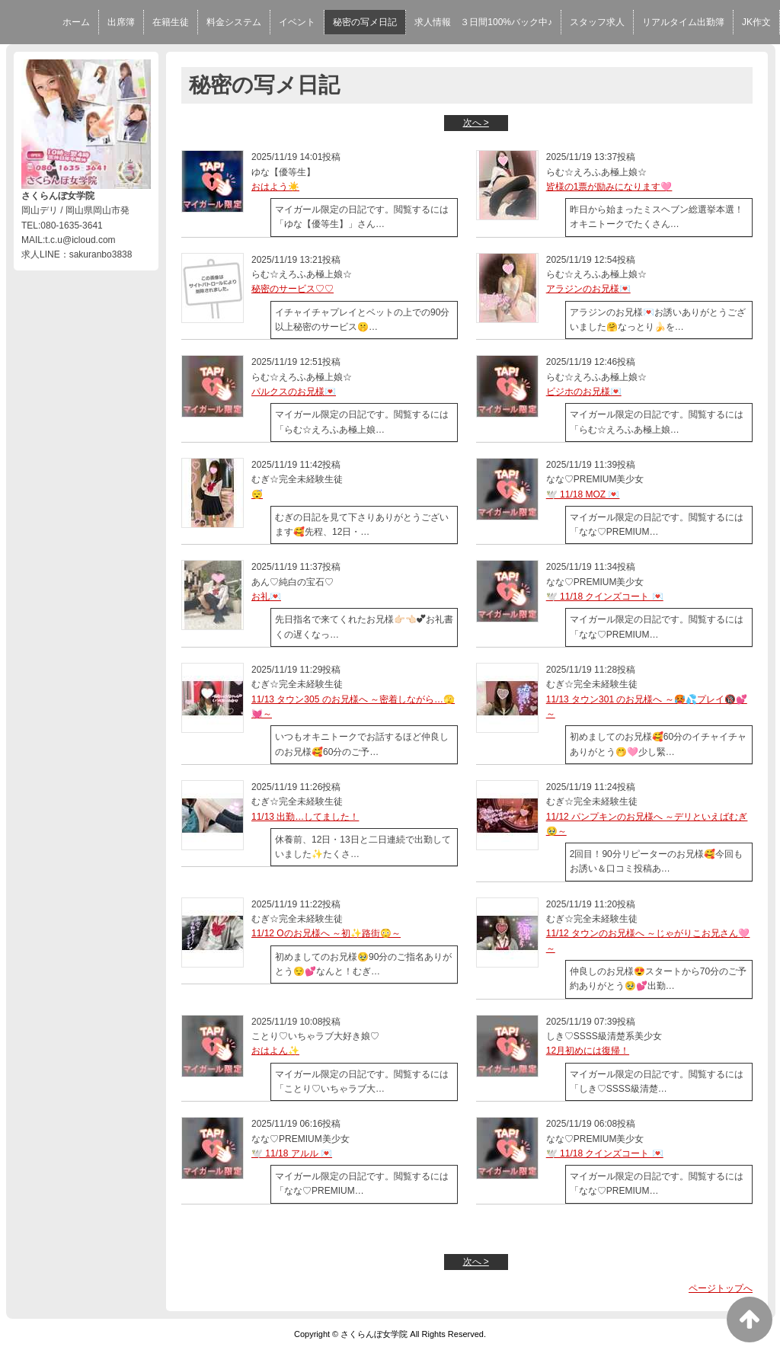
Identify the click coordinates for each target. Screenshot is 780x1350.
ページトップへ (721, 1288)
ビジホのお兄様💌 (584, 391)
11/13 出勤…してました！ (305, 816)
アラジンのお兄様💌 (588, 288)
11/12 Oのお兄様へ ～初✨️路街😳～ (326, 933)
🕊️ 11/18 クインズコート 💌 (604, 596)
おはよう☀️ (275, 186)
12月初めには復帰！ (587, 1050)
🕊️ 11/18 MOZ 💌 (583, 494)
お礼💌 (266, 596)
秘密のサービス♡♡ (292, 288)
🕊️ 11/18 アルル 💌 (291, 1153)
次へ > (476, 122)
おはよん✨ (275, 1050)
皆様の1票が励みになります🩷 (609, 186)
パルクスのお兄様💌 (293, 391)
